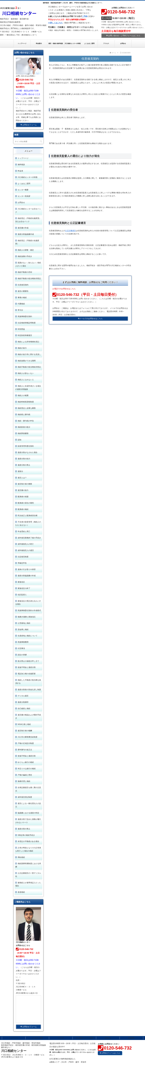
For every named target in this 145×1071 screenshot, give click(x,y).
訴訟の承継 (22, 655)
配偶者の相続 (23, 509)
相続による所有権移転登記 (28, 342)
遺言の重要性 (23, 291)
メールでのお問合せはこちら (90, 318)
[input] (28, 141)
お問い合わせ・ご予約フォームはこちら (123, 36)
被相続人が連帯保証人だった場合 (28, 884)
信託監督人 (22, 595)
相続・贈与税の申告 (26, 421)
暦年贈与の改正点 (25, 750)
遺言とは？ (22, 478)
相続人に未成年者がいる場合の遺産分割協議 (28, 387)
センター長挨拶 (24, 196)
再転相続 (21, 857)
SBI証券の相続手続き (26, 835)
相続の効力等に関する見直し (29, 354)
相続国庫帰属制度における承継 (28, 865)
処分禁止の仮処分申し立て (28, 661)
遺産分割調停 (23, 702)
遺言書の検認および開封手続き (28, 716)
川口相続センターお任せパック (28, 210)
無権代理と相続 (24, 781)
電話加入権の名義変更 (27, 674)
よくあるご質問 (24, 184)
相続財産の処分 (24, 427)
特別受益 (21, 329)
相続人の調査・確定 (26, 250)
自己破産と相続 (24, 708)
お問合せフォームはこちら (110, 1053)
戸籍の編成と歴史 (25, 775)
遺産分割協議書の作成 (27, 576)
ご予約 (84, 16)
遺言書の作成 (23, 228)
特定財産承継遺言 (25, 335)
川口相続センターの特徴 (27, 177)
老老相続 (21, 892)
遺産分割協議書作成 (26, 234)
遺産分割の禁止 (24, 465)
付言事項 (21, 648)
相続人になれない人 (26, 380)
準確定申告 (22, 563)
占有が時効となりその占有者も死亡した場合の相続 (28, 849)
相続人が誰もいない (26, 373)
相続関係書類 (23, 433)
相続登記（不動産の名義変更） (27, 242)
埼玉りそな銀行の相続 (27, 769)
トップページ (23, 158)
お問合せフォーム (28, 125)
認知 (19, 440)
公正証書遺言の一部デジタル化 (28, 874)
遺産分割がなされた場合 (27, 452)
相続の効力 (22, 348)
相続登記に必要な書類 (27, 408)
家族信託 (21, 582)
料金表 (20, 171)
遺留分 (20, 471)
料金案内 (131, 1038)
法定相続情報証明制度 (27, 323)
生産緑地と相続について (27, 636)
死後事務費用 (23, 642)
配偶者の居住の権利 (26, 503)
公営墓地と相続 (24, 623)
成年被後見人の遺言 (26, 550)
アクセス (61, 1038)
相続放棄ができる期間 (27, 361)
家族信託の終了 (24, 588)
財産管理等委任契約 (26, 446)
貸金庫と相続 (23, 629)
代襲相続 (21, 304)
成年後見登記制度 (25, 797)
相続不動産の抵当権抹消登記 (29, 278)
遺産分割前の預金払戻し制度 (29, 690)
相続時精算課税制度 (26, 402)
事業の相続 (22, 297)
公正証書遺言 (70, 231)
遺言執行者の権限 (25, 484)
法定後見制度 (23, 557)
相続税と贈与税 (24, 414)
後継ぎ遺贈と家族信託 (27, 617)
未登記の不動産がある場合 (28, 841)
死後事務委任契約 (25, 316)
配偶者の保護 (23, 497)
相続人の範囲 (23, 395)
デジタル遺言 (23, 696)
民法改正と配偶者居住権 (27, 515)
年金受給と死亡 (24, 531)
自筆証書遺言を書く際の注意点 (28, 789)
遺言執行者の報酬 (25, 731)
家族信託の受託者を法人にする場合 (28, 602)
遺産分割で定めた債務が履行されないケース (28, 820)
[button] (41, 141)
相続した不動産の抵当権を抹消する (28, 681)
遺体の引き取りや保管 (27, 569)
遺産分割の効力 (24, 459)
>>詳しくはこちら (55, 23)
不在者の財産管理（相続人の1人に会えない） (28, 523)
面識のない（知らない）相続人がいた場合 (28, 264)
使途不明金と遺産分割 (27, 667)
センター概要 (23, 190)
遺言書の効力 (23, 490)
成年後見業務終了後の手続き (29, 538)
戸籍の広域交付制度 (26, 743)
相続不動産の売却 (25, 272)
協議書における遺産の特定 (28, 813)
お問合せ (21, 202)
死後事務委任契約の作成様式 (29, 610)
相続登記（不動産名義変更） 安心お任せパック (28, 219)
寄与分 (20, 310)
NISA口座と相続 (24, 724)
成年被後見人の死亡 (26, 544)
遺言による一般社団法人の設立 (28, 805)
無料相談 (21, 164)
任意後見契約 (23, 285)
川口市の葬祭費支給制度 (27, 737)
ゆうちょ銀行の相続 (26, 762)
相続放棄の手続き (25, 256)
